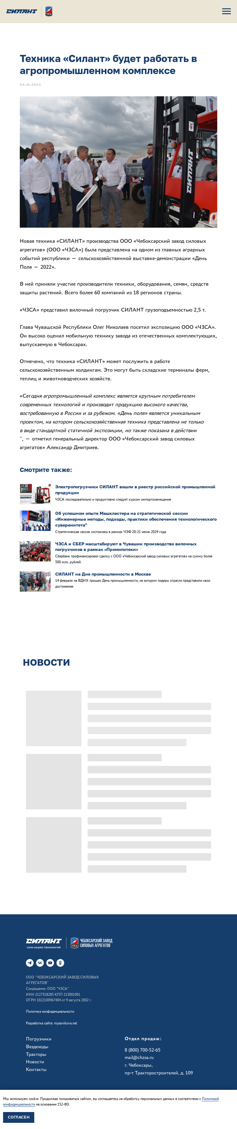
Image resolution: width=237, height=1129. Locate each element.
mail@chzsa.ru (139, 1057)
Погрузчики (39, 1038)
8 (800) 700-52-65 (142, 1049)
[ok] (60, 963)
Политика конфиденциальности (50, 1011)
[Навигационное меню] (226, 11)
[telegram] (30, 963)
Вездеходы (37, 1046)
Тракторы (36, 1054)
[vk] (40, 963)
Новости (35, 1061)
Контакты (36, 1069)
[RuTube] (50, 963)
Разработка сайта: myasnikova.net (51, 1023)
